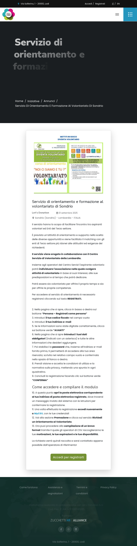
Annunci (49, 101)
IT (113, 3)
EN (118, 3)
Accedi (88, 3)
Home (19, 101)
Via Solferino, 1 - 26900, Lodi (35, 3)
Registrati (100, 3)
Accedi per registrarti (68, 457)
